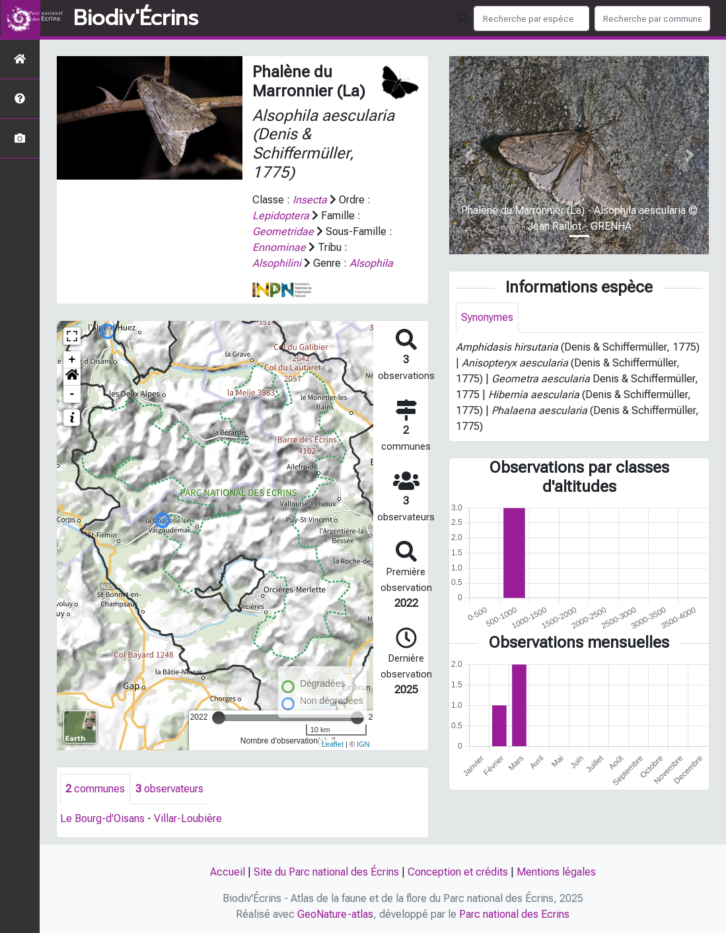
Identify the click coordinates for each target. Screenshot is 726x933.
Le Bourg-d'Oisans (102, 818)
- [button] (72, 394)
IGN (363, 744)
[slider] (218, 717)
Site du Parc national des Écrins (326, 872)
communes (95, 788)
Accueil (227, 872)
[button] (72, 377)
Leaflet (333, 744)
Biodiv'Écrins (135, 18)
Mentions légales (556, 872)
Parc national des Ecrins (514, 914)
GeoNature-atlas (335, 914)
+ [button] (72, 360)
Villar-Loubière (188, 818)
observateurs (169, 788)
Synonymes (487, 317)
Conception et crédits (458, 872)
